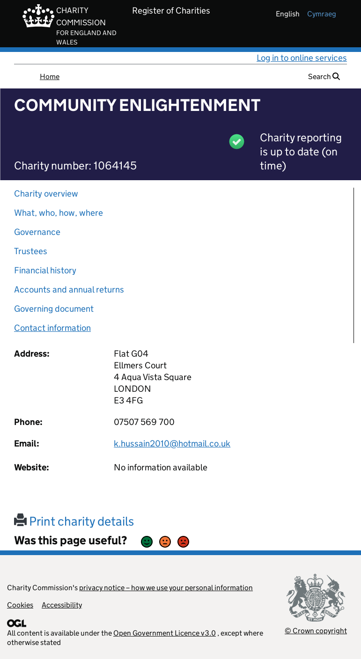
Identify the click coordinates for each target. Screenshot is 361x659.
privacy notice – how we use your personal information (166, 587)
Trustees (30, 251)
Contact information (52, 327)
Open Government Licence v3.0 (164, 633)
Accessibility (62, 604)
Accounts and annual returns (69, 289)
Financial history (45, 270)
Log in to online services (302, 57)
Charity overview (46, 193)
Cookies (20, 604)
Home (49, 76)
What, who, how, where (58, 212)
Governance (37, 232)
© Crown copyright (316, 630)
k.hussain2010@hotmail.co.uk (172, 443)
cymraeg (321, 13)
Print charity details (74, 521)
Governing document (54, 308)
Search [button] (324, 76)
